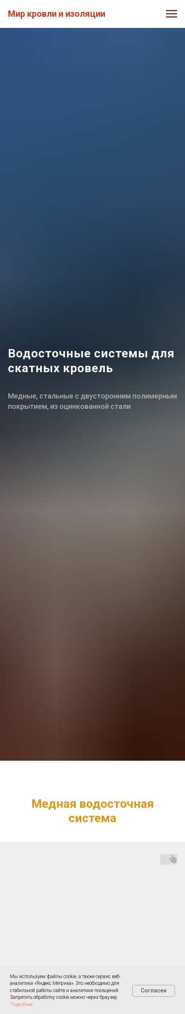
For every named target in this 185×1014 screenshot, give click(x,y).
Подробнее (21, 1004)
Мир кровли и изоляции (56, 14)
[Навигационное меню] (171, 14)
